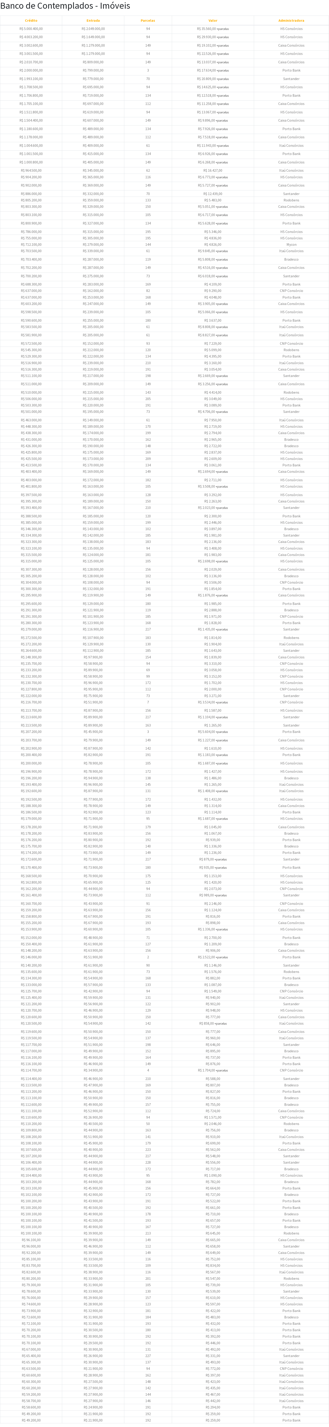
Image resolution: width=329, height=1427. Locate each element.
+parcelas (223, 28)
